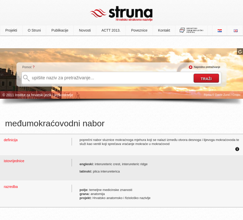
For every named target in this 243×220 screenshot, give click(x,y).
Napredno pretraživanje (207, 67)
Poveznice (139, 30)
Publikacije (59, 30)
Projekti (11, 30)
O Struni (34, 30)
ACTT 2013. (111, 30)
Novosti (85, 30)
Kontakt (164, 30)
